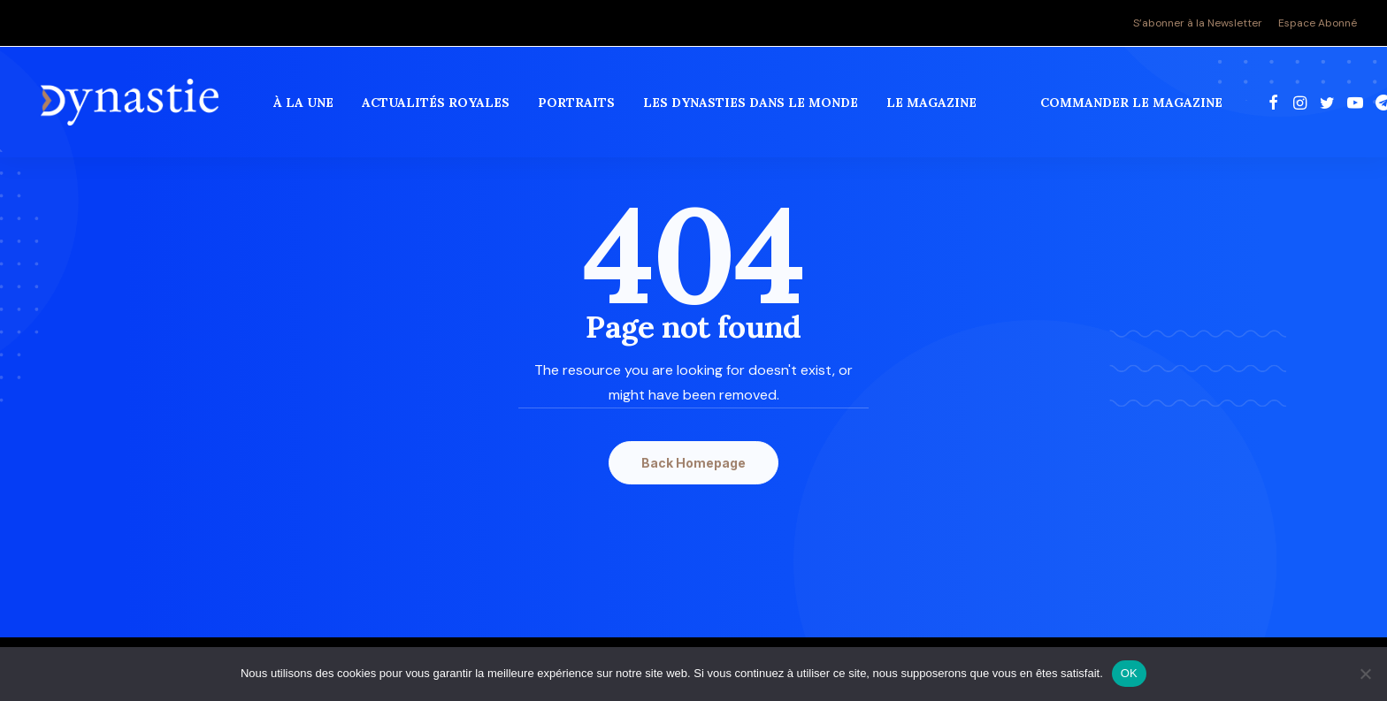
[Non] (1365, 673)
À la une (305, 105)
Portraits (578, 105)
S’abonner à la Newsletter (1197, 23)
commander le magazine (1133, 105)
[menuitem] (1200, 23)
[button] (1275, 105)
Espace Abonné (1317, 23)
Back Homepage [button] (693, 462)
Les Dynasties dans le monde (752, 105)
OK (1129, 673)
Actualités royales (437, 105)
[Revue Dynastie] (130, 105)
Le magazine (933, 105)
